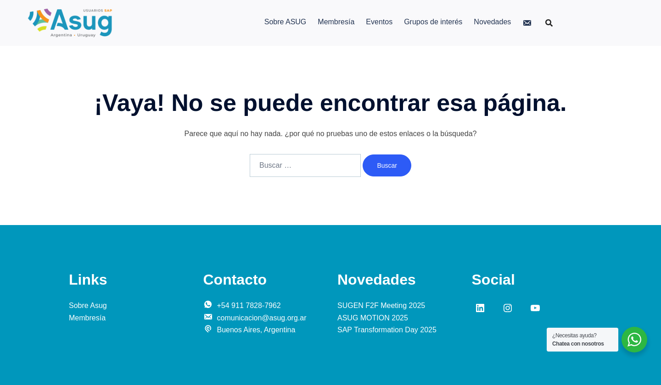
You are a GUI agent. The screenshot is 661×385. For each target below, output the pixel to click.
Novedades (492, 22)
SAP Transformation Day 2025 (387, 330)
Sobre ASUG (285, 22)
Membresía (336, 22)
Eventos (379, 22)
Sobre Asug (88, 305)
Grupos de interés (433, 22)
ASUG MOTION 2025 (372, 318)
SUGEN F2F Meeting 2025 (381, 305)
